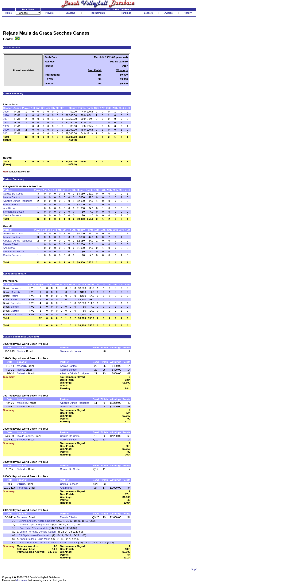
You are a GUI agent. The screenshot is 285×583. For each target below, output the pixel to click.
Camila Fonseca (12, 215)
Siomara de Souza (13, 211)
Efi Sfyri (23, 535)
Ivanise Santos (11, 197)
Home (8, 13)
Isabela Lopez (28, 524)
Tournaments (98, 13)
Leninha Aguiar (27, 520)
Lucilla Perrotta (28, 531)
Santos (15, 306)
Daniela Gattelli (47, 531)
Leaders (148, 13)
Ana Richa (9, 208)
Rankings (126, 13)
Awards (168, 13)
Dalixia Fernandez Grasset (34, 542)
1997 (6, 118)
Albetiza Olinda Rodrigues (17, 200)
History (188, 13)
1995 (6, 111)
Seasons (70, 13)
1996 (6, 115)
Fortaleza (16, 288)
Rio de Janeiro (19, 299)
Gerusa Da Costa (13, 193)
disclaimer (22, 580)
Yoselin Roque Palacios (64, 542)
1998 (6, 122)
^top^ (194, 569)
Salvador (16, 303)
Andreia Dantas (46, 520)
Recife (14, 295)
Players (49, 13)
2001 (6, 133)
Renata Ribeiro (11, 204)
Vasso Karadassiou (40, 535)
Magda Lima (45, 524)
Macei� (15, 292)
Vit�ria (15, 310)
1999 (6, 126)
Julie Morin (44, 539)
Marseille (17, 314)
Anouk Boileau (28, 539)
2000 (6, 129)
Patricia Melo (40, 528)
